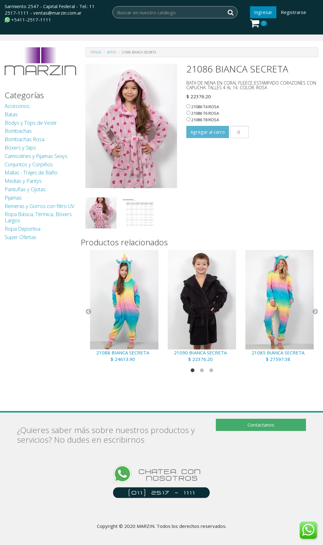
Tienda (95, 52)
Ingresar (263, 12)
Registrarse (293, 12)
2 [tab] (202, 370)
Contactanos (261, 425)
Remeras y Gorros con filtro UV (40, 206)
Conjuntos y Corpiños (29, 164)
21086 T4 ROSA (202, 106)
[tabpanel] (124, 306)
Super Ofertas (20, 237)
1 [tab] (192, 370)
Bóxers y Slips (20, 147)
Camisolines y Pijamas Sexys (36, 155)
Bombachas (18, 130)
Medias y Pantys (23, 180)
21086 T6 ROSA (202, 113)
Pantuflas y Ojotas (25, 189)
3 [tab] (211, 370)
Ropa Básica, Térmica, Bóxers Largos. (38, 217)
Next (315, 312)
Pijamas (13, 197)
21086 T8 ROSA (202, 119)
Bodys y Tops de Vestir (31, 122)
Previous (88, 312)
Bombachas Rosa (24, 139)
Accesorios (17, 105)
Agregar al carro (207, 132)
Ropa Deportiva (22, 228)
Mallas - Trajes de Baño (31, 172)
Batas (11, 114)
